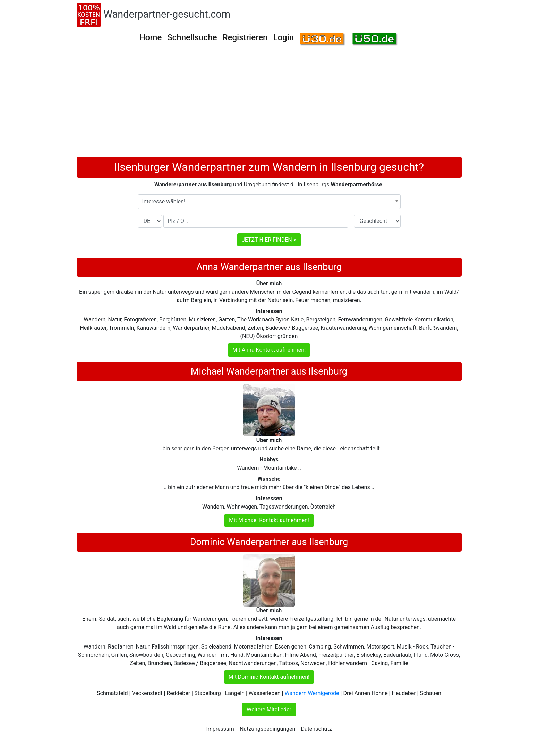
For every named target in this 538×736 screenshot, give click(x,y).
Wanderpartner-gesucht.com (167, 14)
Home (150, 37)
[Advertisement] (269, 104)
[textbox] (269, 202)
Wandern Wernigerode (311, 693)
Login (283, 37)
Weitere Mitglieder (269, 709)
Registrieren (245, 37)
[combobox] (269, 201)
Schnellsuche (192, 37)
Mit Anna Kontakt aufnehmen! (269, 349)
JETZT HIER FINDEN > (269, 239)
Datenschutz (316, 729)
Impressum (220, 729)
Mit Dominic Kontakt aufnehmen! (269, 677)
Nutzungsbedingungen (267, 729)
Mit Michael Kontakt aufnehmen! (269, 520)
